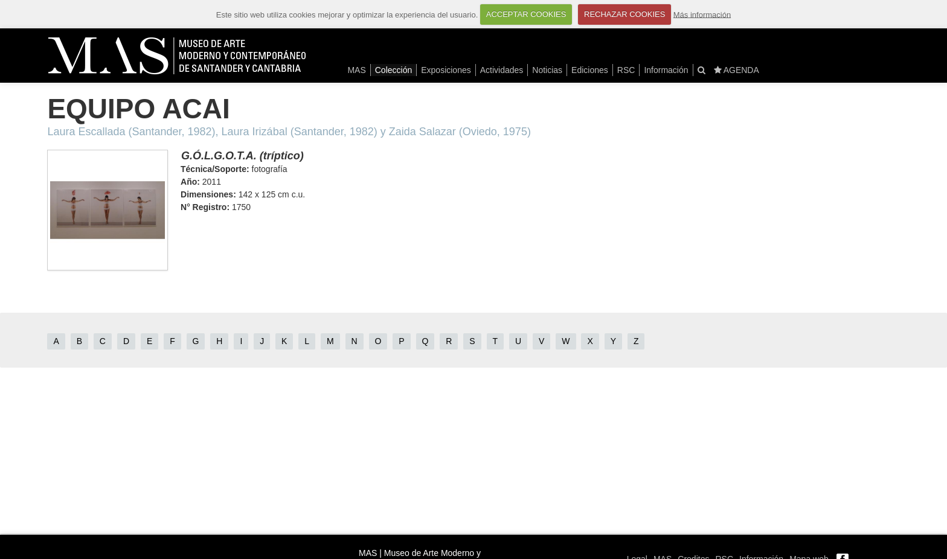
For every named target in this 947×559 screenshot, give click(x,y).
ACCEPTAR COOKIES (526, 14)
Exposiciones (446, 70)
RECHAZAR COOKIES (624, 14)
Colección (393, 70)
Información (666, 70)
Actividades (502, 70)
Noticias (547, 70)
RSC (626, 70)
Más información (702, 14)
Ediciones (589, 70)
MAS (356, 70)
